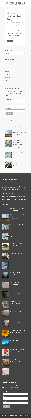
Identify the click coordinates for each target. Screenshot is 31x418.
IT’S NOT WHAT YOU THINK (18, 330)
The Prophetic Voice (12, 24)
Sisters (6, 80)
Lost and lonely (16, 311)
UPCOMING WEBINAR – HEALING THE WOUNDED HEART (18, 225)
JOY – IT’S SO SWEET (16, 292)
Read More (10, 41)
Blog (6, 63)
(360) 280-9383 (10, 193)
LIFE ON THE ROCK (16, 340)
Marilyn (21, 24)
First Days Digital (17, 417)
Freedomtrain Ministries (19, 199)
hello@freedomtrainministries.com (16, 196)
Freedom (7, 66)
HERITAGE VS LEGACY (17, 243)
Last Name (8, 108)
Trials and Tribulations (18, 369)
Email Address (9, 99)
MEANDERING (14, 359)
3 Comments (10, 26)
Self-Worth (7, 77)
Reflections (19, 22)
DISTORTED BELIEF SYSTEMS (19, 234)
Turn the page (15, 282)
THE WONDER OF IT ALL (17, 263)
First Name (8, 104)
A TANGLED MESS (15, 301)
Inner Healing (8, 68)
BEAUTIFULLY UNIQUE (17, 349)
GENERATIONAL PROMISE (18, 321)
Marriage (7, 71)
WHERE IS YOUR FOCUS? (17, 272)
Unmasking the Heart (17, 208)
